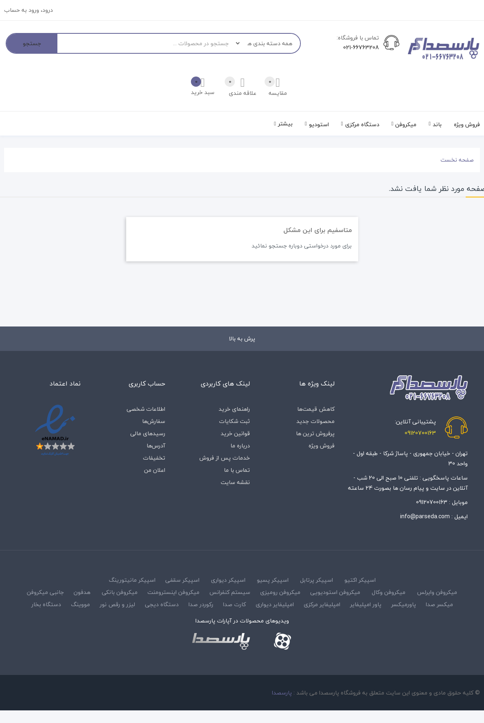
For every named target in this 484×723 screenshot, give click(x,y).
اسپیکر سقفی (182, 580)
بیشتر (285, 123)
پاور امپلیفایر (365, 604)
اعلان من (154, 470)
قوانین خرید (235, 433)
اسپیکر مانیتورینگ (132, 580)
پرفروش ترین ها (315, 433)
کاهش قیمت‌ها (316, 409)
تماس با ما (237, 470)
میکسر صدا (439, 604)
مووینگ (80, 604)
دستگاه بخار (46, 604)
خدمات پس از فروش (224, 458)
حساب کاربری (147, 383)
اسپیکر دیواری (228, 580)
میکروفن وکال (388, 592)
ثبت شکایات (234, 421)
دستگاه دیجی (162, 604)
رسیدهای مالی (147, 433)
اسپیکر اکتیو (360, 580)
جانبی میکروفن (45, 592)
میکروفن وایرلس (437, 592)
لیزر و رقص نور (117, 604)
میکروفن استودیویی (335, 592)
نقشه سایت (235, 482)
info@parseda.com (425, 516)
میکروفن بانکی (120, 592)
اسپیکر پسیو (273, 580)
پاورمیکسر (403, 604)
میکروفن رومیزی (280, 592)
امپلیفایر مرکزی (322, 604)
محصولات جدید (315, 421)
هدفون (82, 592)
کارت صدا (234, 604)
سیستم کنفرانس (229, 592)
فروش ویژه (322, 445)
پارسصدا (282, 693)
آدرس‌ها (156, 445)
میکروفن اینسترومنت (173, 592)
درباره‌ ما (240, 445)
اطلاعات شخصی (146, 409)
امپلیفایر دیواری (275, 604)
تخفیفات (154, 458)
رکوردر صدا (200, 604)
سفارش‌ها (153, 421)
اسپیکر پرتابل (316, 580)
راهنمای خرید (234, 409)
